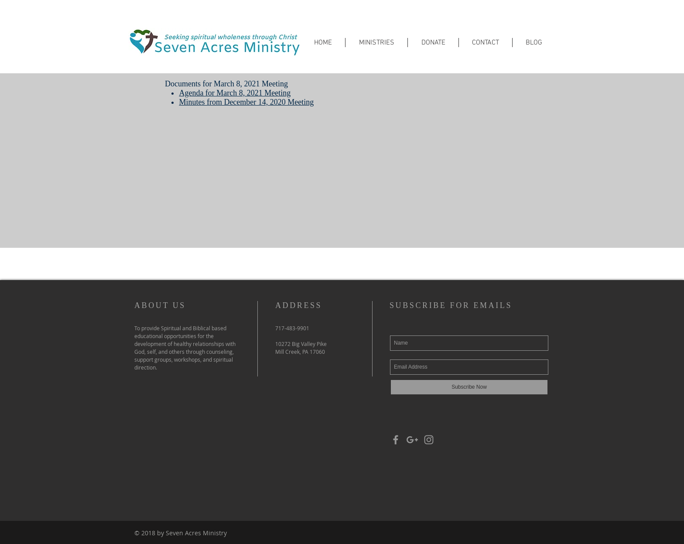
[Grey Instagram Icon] (429, 440)
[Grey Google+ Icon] (412, 440)
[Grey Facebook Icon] (396, 440)
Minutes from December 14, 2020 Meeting (246, 102)
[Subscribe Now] (469, 387)
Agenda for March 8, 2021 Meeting (235, 93)
